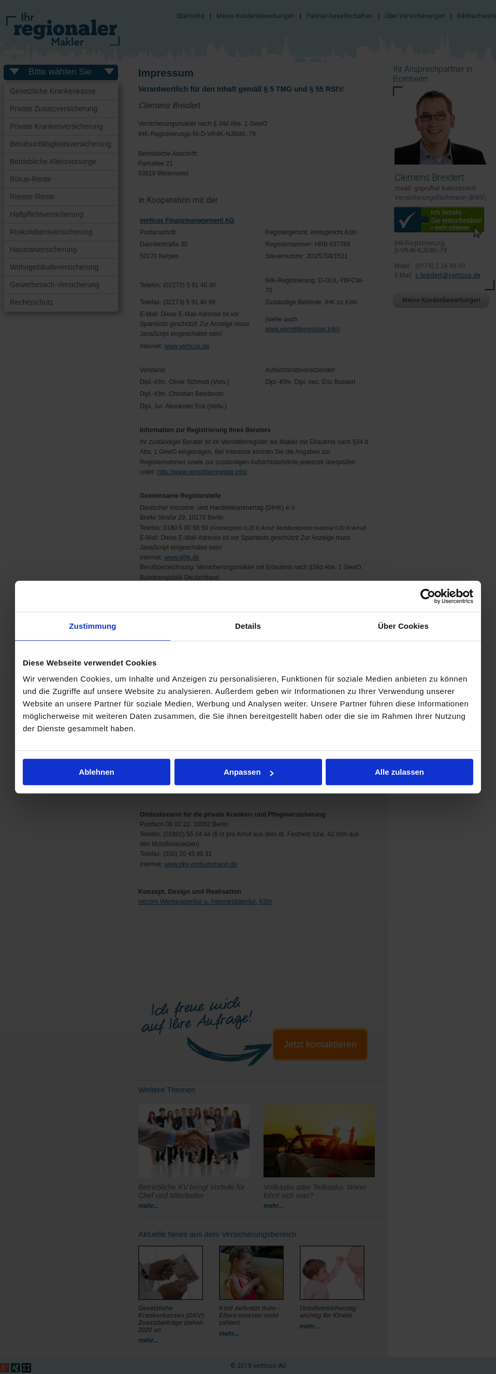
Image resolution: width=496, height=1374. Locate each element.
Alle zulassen (399, 771)
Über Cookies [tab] (403, 626)
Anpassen (248, 771)
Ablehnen (96, 771)
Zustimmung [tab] (92, 626)
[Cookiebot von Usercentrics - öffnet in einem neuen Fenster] (428, 596)
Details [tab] (248, 626)
